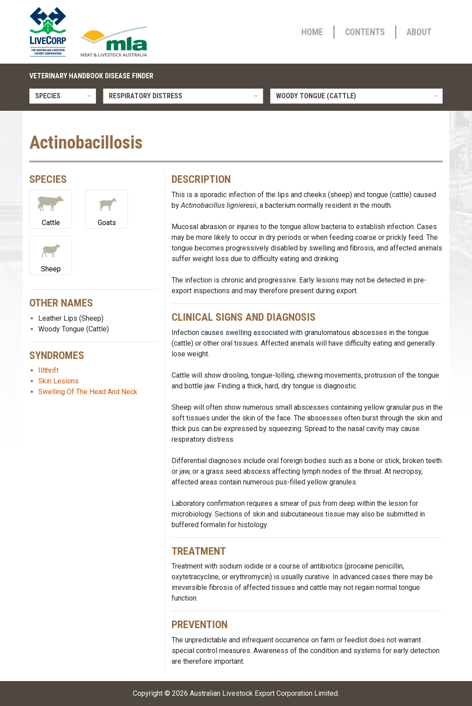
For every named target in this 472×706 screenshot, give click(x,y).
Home (312, 32)
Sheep (50, 254)
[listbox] (62, 96)
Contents (365, 32)
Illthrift (48, 370)
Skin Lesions (58, 381)
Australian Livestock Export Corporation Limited (264, 693)
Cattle (50, 208)
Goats (106, 208)
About (419, 32)
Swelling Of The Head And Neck (87, 391)
